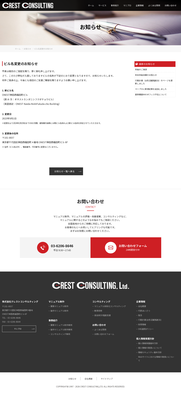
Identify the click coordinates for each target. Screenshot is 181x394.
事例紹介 (115, 5)
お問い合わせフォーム (104, 334)
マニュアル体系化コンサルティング (110, 306)
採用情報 (142, 324)
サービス (102, 5)
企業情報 (140, 5)
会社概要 (142, 306)
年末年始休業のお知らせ (146, 75)
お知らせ (72, 378)
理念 (140, 315)
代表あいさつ (144, 310)
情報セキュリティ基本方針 (150, 352)
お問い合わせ (170, 5)
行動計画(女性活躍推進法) (149, 319)
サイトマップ (107, 378)
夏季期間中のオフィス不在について (151, 94)
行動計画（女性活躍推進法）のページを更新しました (154, 82)
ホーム (91, 5)
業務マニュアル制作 (59, 306)
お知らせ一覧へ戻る (64, 171)
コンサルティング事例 (60, 334)
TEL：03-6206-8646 (11, 317)
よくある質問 (154, 5)
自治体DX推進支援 (102, 315)
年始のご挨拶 (141, 69)
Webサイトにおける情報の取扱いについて (156, 358)
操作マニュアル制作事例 (61, 329)
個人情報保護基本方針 (148, 343)
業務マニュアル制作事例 (61, 325)
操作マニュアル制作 (59, 310)
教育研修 (98, 310)
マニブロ (17, 328)
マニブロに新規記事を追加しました (151, 89)
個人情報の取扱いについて (150, 347)
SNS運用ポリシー (146, 329)
